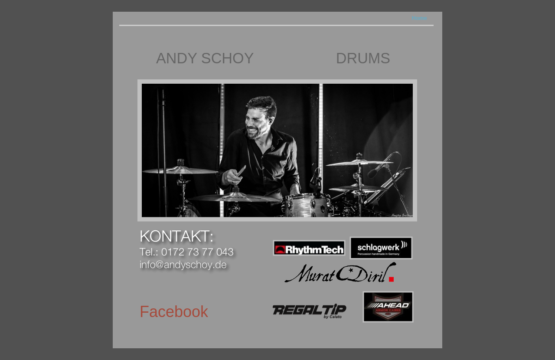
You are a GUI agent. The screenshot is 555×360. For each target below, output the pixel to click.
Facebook (174, 312)
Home (419, 18)
